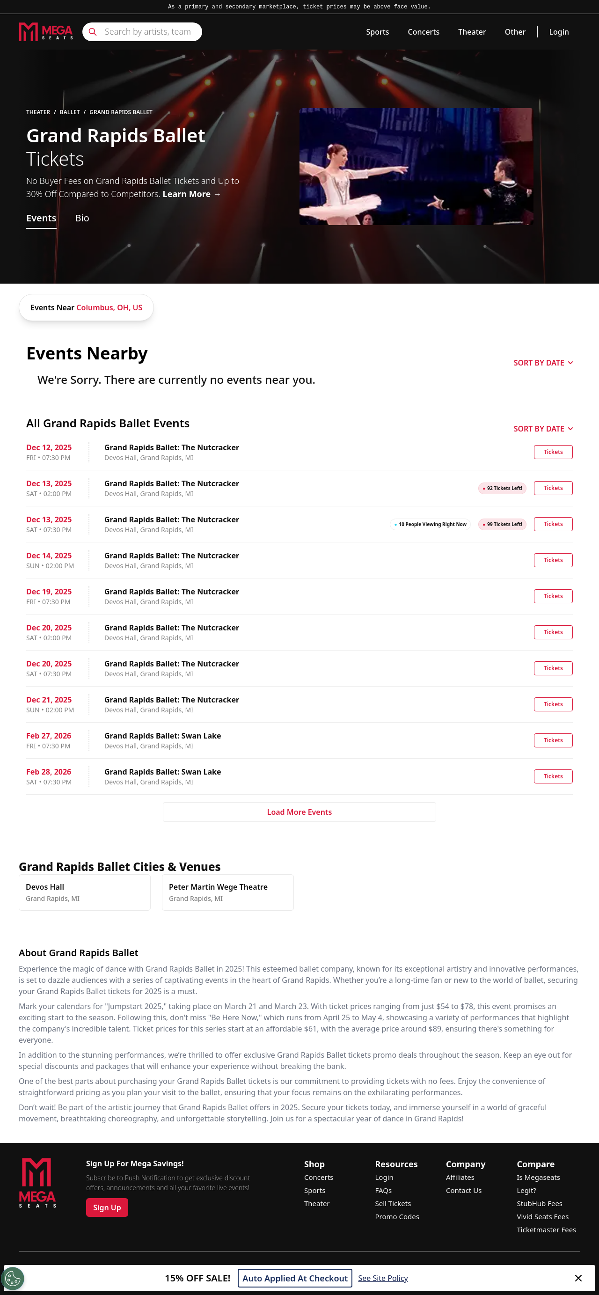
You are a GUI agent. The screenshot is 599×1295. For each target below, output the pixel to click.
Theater (472, 32)
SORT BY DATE (543, 363)
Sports (377, 32)
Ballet (70, 112)
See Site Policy (383, 1278)
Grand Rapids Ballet (121, 112)
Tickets (553, 452)
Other (515, 32)
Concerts (424, 32)
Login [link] (559, 32)
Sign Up (107, 1207)
